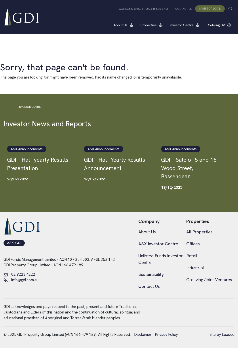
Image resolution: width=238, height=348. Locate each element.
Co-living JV (218, 25)
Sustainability (151, 274)
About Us (123, 25)
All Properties (199, 232)
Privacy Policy (166, 334)
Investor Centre (184, 25)
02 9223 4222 (19, 274)
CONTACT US (183, 9)
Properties (151, 25)
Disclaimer (142, 334)
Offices (193, 244)
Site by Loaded (221, 334)
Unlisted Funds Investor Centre (160, 259)
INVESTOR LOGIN (210, 9)
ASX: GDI (14, 243)
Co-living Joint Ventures (209, 280)
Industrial (195, 268)
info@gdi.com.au (21, 280)
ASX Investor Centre (158, 244)
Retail (191, 256)
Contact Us (149, 286)
